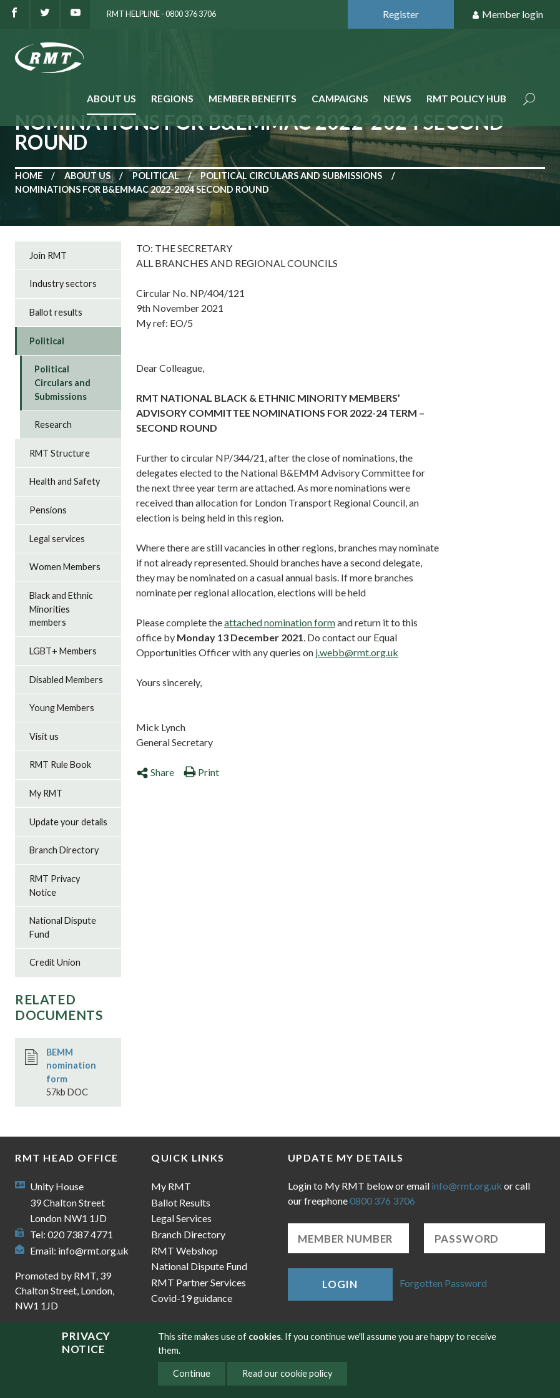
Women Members (65, 566)
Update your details (68, 822)
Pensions (48, 510)
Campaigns (340, 98)
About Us (111, 98)
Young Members (61, 707)
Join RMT (48, 255)
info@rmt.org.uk (93, 1250)
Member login (507, 14)
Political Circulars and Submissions (291, 175)
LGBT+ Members (63, 651)
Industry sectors (63, 283)
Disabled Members (66, 679)
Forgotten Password (443, 1283)
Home (28, 175)
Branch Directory (64, 850)
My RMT (45, 793)
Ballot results (55, 312)
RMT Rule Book (60, 764)
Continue (191, 1373)
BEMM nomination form (71, 1065)
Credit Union (55, 962)
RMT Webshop (184, 1250)
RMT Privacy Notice (54, 885)
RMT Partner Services (198, 1282)
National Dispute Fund (62, 927)
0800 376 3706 (382, 1200)
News (397, 98)
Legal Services (181, 1218)
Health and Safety (64, 481)
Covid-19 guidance (191, 1298)
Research (53, 424)
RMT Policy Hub (466, 98)
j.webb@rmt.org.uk (356, 652)
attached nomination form (279, 622)
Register (401, 14)
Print (201, 772)
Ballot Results (180, 1202)
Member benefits (253, 98)
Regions (172, 98)
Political (155, 175)
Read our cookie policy (287, 1373)
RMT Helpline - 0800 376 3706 (161, 14)
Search (529, 100)
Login (339, 1284)
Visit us (44, 736)
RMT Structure (59, 453)
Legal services (57, 538)
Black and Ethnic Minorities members (61, 609)
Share (155, 772)
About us (87, 175)
